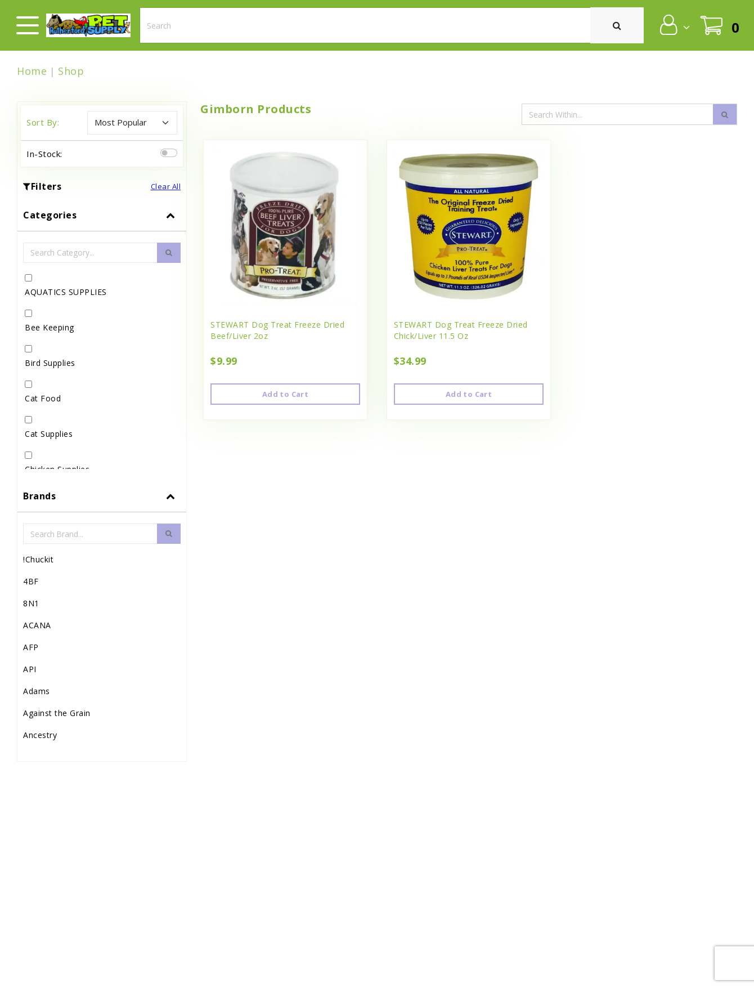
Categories (50, 215)
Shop (71, 71)
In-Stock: (44, 153)
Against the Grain (57, 713)
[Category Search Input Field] (90, 253)
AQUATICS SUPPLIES (66, 292)
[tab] (101, 339)
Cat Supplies (49, 433)
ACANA (37, 625)
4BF (31, 581)
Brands (39, 496)
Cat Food (43, 398)
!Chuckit (38, 559)
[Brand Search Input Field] (90, 534)
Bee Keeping (49, 327)
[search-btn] (169, 253)
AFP (31, 647)
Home (32, 71)
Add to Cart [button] (285, 394)
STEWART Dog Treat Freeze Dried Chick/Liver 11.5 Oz (461, 330)
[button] (674, 25)
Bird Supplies (50, 362)
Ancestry (40, 735)
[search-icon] (725, 114)
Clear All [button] (166, 186)
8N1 (31, 603)
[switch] (168, 153)
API (30, 669)
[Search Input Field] (618, 114)
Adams (36, 691)
